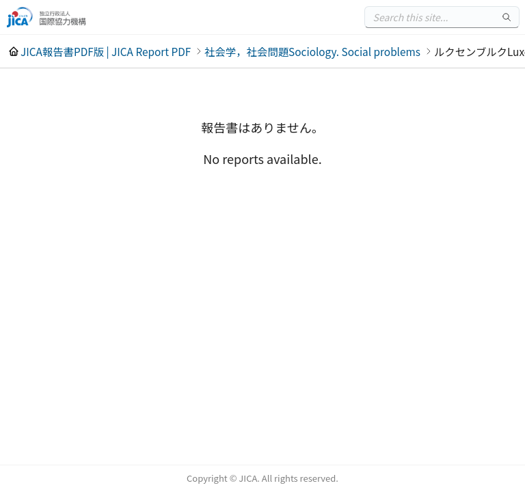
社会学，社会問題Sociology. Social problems (312, 51)
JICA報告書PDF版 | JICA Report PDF (106, 51)
